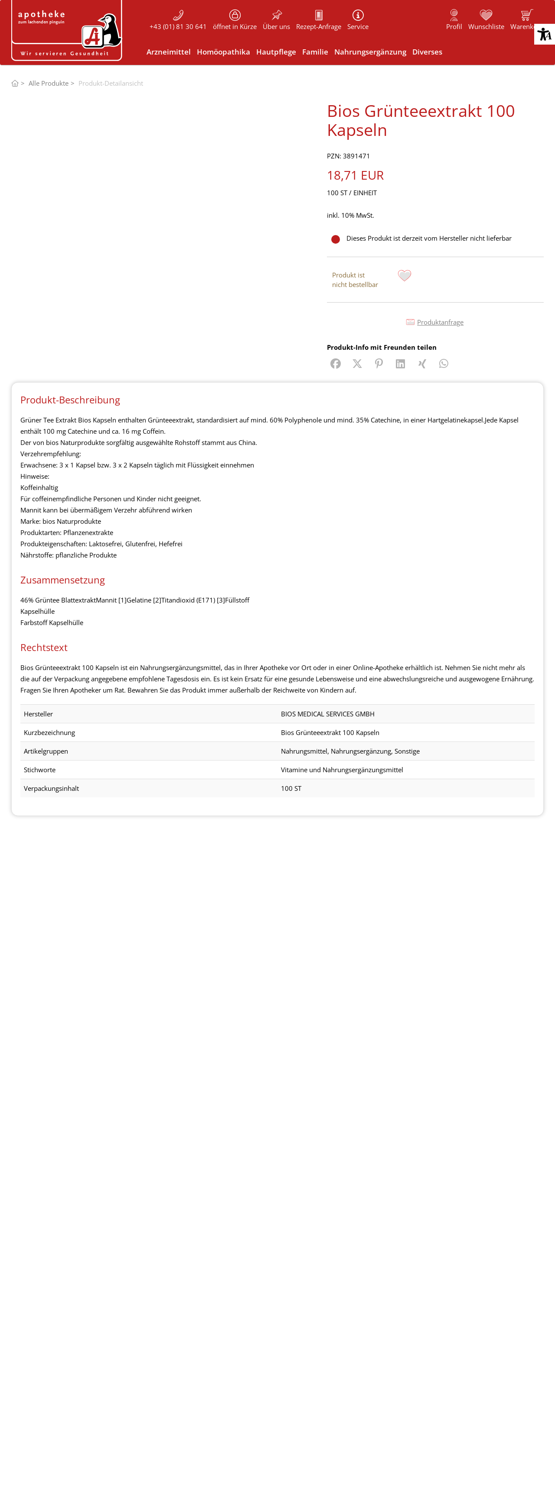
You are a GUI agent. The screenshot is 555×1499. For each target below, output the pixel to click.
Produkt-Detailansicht (110, 83)
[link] (527, 19)
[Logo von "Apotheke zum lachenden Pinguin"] (67, 30)
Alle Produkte (49, 83)
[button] (544, 34)
